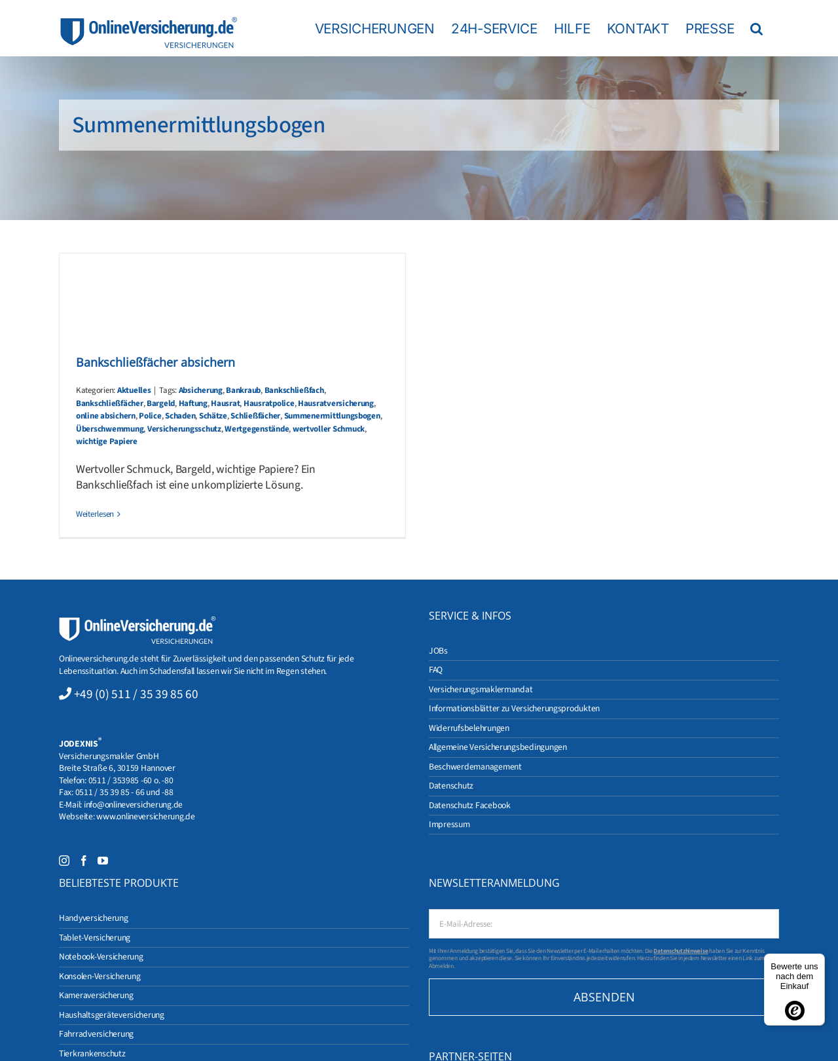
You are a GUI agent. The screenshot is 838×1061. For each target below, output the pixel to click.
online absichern (106, 416)
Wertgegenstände (257, 429)
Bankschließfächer (109, 403)
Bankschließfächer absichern (155, 362)
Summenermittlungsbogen (332, 416)
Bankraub (243, 390)
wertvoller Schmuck (329, 429)
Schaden (180, 416)
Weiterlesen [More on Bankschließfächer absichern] (95, 514)
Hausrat (225, 403)
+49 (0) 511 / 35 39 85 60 (136, 694)
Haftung (193, 403)
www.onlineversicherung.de (145, 816)
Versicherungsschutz (184, 429)
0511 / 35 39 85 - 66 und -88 (124, 792)
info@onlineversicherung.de (133, 804)
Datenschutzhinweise (680, 951)
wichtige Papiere (106, 441)
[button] (756, 28)
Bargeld (161, 403)
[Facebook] (84, 860)
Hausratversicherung (336, 403)
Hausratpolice (269, 403)
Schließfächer (255, 416)
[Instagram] (64, 860)
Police (150, 416)
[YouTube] (103, 860)
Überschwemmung (109, 429)
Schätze (213, 416)
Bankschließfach (294, 390)
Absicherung (201, 390)
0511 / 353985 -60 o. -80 (130, 780)
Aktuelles (134, 390)
